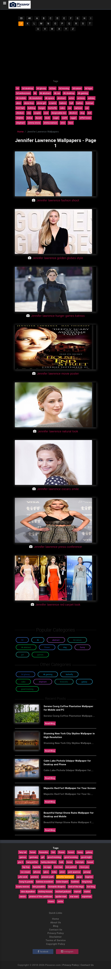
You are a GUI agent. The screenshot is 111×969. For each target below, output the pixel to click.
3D (21, 18)
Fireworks (64, 682)
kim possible (39, 886)
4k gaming (83, 93)
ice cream (25, 871)
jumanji (87, 871)
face (71, 122)
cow (46, 112)
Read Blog (50, 723)
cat (86, 107)
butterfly (52, 107)
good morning (54, 857)
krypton (89, 876)
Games (40, 654)
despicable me (59, 112)
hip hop (26, 867)
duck (47, 117)
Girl (22, 654)
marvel (77, 891)
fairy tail (22, 852)
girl (42, 857)
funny (80, 852)
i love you (84, 867)
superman (86, 896)
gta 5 (20, 862)
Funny (82, 647)
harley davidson (48, 862)
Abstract (56, 640)
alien (18, 103)
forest (71, 852)
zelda (60, 901)
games (22, 857)
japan (79, 876)
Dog (65, 647)
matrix (87, 891)
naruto (23, 896)
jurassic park (48, 876)
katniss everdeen (44, 881)
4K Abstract (26, 647)
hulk (61, 862)
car (69, 107)
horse (69, 862)
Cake (23, 682)
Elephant (43, 682)
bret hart (20, 107)
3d (17, 88)
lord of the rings (76, 886)
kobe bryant (62, 881)
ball (71, 103)
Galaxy (84, 682)
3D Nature (77, 640)
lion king (91, 886)
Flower (47, 647)
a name (52, 103)
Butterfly (69, 674)
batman (89, 103)
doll (89, 112)
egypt (73, 117)
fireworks (43, 852)
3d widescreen (23, 93)
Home (20, 131)
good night (86, 857)
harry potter (32, 862)
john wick (23, 876)
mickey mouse (45, 891)
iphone (37, 871)
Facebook (43, 951)
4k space (49, 98)
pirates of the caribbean (40, 896)
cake (62, 107)
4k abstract (45, 93)
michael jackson (63, 891)
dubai (29, 117)
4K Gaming (47, 674)
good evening (71, 857)
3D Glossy (25, 674)
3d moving (64, 88)
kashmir (75, 881)
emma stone (34, 122)
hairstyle (80, 862)
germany (34, 857)
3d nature (77, 88)
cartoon (78, 107)
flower (61, 852)
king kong (87, 881)
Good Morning (27, 689)
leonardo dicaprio (56, 886)
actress (81, 98)
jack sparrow (74, 871)
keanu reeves (22, 886)
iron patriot (71, 867)
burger (42, 107)
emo (63, 122)
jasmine (34, 876)
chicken (20, 112)
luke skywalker (28, 891)
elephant (20, 122)
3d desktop (27, 88)
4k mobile (21, 98)
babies (63, 103)
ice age (47, 867)
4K (29, 18)
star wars (74, 896)
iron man (58, 867)
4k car (57, 93)
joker (62, 871)
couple (37, 112)
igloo (46, 871)
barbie (80, 103)
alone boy (29, 103)
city (29, 112)
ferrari (32, 852)
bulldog (31, 107)
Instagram (67, 951)
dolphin (19, 117)
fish (53, 852)
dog (82, 112)
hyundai (36, 867)
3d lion (52, 88)
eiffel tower (85, 117)
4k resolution (35, 98)
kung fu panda (26, 881)
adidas (91, 98)
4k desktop (68, 93)
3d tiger (88, 88)
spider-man (61, 896)
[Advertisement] (55, 55)
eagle (56, 117)
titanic (51, 901)
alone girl (41, 103)
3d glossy (41, 88)
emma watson (50, 122)
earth (64, 117)
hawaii (90, 862)
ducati (39, 117)
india (54, 871)
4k (35, 93)
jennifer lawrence (65, 876)
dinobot (73, 112)
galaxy (89, 852)
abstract (61, 98)
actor (71, 98)
